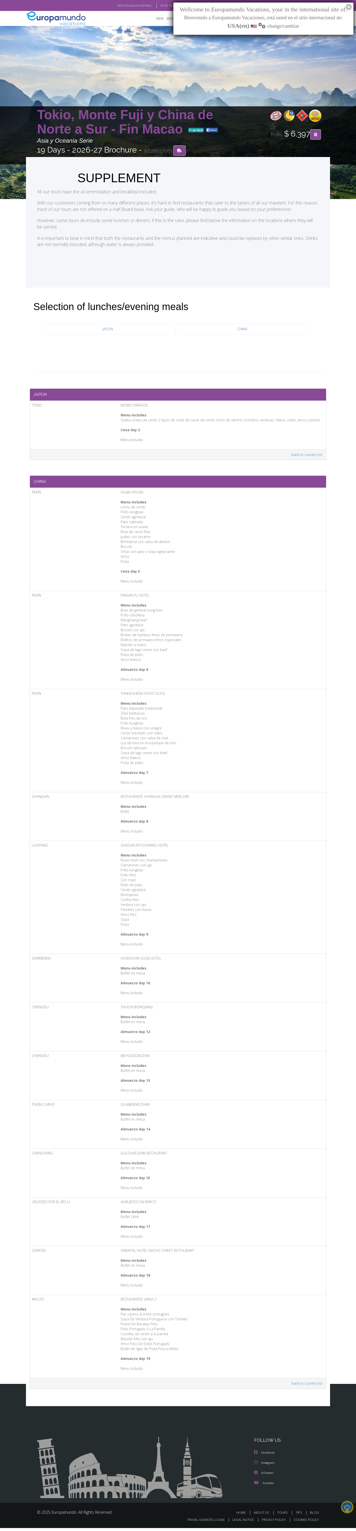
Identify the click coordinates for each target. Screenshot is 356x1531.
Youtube (264, 1486)
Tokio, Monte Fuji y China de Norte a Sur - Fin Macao (125, 122)
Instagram (265, 1466)
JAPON (107, 329)
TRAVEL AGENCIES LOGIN (201, 1523)
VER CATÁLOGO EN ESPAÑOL (123, 5)
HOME (243, 1515)
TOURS (283, 1515)
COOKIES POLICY (305, 1523)
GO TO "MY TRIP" (162, 5)
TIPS (299, 1515)
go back (196, 130)
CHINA (242, 329)
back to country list (306, 456)
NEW (155, 19)
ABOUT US (263, 1515)
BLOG (314, 1515)
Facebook (264, 1456)
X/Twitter (264, 1476)
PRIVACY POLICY (271, 1523)
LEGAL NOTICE (239, 1523)
